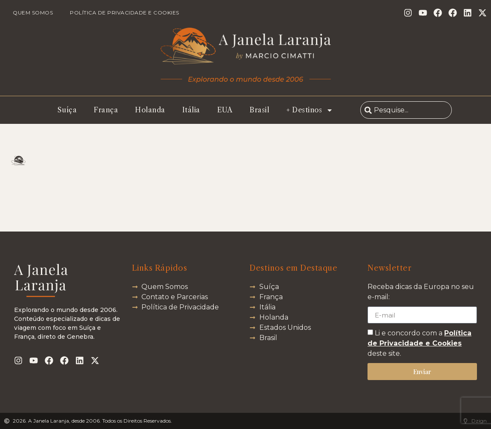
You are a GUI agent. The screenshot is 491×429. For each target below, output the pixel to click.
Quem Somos (33, 12)
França (106, 110)
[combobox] (406, 110)
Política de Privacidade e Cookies (124, 12)
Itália (191, 110)
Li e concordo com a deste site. (419, 343)
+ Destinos (309, 110)
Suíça (67, 110)
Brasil (259, 110)
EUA (225, 110)
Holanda (150, 110)
